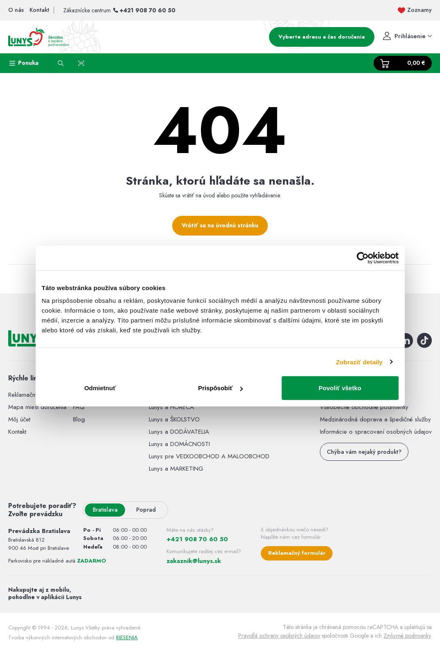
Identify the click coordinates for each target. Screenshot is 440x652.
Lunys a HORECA (171, 407)
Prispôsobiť (220, 387)
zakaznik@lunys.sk (193, 560)
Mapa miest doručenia (37, 407)
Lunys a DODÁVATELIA (179, 431)
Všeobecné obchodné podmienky (364, 407)
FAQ (78, 407)
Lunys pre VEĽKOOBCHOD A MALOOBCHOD (209, 456)
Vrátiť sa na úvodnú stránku (220, 225)
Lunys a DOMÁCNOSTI (179, 443)
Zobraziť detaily (359, 361)
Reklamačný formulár (297, 553)
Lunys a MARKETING (176, 468)
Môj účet (19, 419)
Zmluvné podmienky (407, 635)
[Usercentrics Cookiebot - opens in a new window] (363, 258)
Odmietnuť (100, 387)
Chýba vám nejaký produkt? (364, 452)
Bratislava (105, 510)
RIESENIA (127, 637)
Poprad (146, 510)
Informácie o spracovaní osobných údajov (376, 431)
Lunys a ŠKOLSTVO (174, 419)
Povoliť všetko (340, 387)
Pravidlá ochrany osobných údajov (279, 635)
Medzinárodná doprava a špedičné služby (375, 419)
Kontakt (17, 431)
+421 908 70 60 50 (148, 10)
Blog (79, 419)
